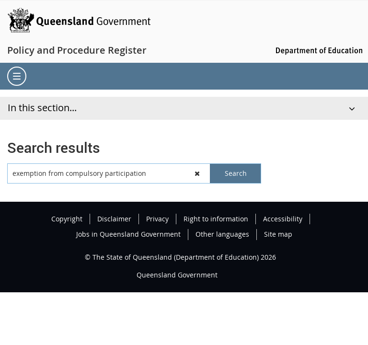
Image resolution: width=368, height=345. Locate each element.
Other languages (222, 234)
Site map (278, 234)
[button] (197, 173)
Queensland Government (177, 274)
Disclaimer (114, 218)
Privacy (157, 218)
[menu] (16, 76)
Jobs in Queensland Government (128, 234)
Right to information (216, 218)
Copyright (66, 218)
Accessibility (282, 218)
